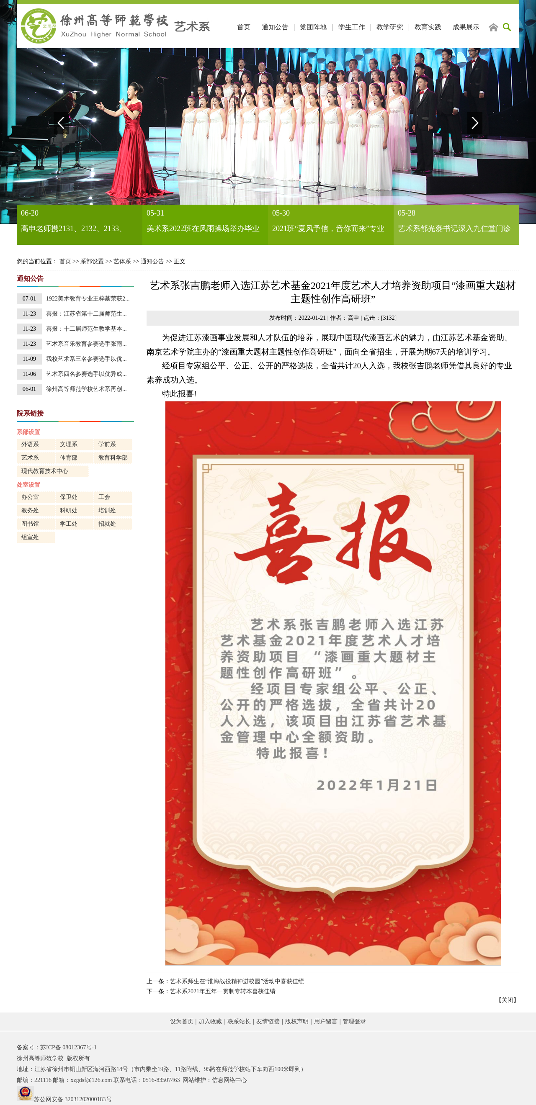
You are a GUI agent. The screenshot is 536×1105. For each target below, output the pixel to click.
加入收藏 (210, 1021)
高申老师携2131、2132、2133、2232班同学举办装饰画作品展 (73, 230)
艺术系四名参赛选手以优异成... (86, 374)
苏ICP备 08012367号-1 (68, 1047)
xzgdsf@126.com (91, 1080)
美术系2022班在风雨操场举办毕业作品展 (203, 230)
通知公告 (275, 27)
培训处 (107, 510)
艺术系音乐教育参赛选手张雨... (86, 344)
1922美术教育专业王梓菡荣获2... (88, 299)
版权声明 (297, 1021)
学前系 (107, 444)
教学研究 (389, 27)
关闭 (507, 1000)
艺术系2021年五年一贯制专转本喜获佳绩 (223, 991)
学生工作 (351, 27)
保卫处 (68, 497)
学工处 (68, 524)
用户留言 (326, 1021)
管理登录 (354, 1021)
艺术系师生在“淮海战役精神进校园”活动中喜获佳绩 (237, 981)
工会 (104, 497)
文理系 (68, 444)
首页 (243, 27)
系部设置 (92, 261)
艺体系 (122, 261)
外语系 (30, 444)
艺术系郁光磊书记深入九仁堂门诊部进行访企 (454, 230)
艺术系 (30, 458)
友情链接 (268, 1021)
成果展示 (466, 27)
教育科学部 (113, 458)
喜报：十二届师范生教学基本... (86, 329)
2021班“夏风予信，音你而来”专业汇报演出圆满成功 (328, 230)
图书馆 (30, 524)
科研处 (68, 510)
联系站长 (239, 1021)
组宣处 (30, 537)
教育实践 (428, 27)
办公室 (30, 497)
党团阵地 (313, 27)
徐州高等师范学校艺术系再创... (86, 389)
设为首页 (181, 1021)
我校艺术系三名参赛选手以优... (86, 359)
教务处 (30, 510)
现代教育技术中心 (44, 471)
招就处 (107, 524)
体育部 (68, 458)
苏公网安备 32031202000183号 (73, 1099)
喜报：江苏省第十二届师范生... (86, 314)
